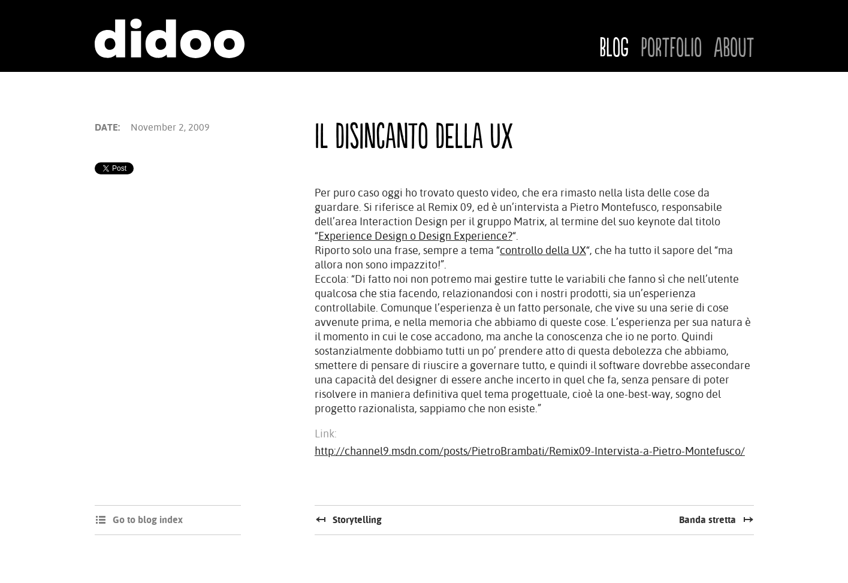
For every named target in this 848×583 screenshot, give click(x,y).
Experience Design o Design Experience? (415, 235)
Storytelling (357, 519)
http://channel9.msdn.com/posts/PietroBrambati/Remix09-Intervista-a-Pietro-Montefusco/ (530, 451)
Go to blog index (148, 519)
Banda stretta (707, 519)
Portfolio (671, 48)
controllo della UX (543, 250)
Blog (614, 48)
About (734, 48)
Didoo (170, 38)
